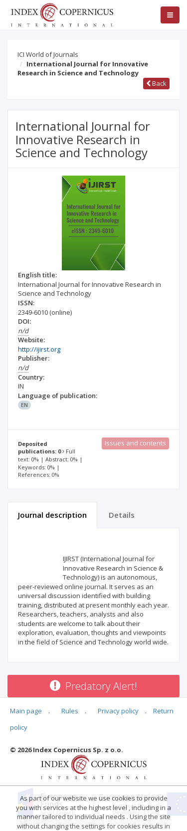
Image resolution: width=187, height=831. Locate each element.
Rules (69, 710)
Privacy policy (118, 710)
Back (156, 83)
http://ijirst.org (39, 349)
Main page (26, 710)
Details (122, 515)
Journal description (52, 515)
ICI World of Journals (47, 54)
